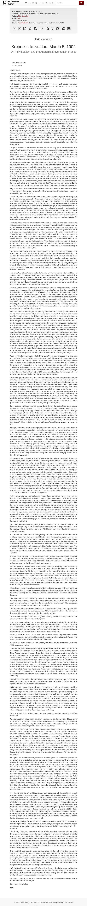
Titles (31, 902)
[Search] (67, 3)
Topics (43, 902)
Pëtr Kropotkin (23, 16)
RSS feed (24, 902)
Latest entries (51, 902)
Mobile (59, 902)
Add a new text (68, 902)
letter (19, 18)
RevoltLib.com (23, 23)
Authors (36, 902)
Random (16, 902)
